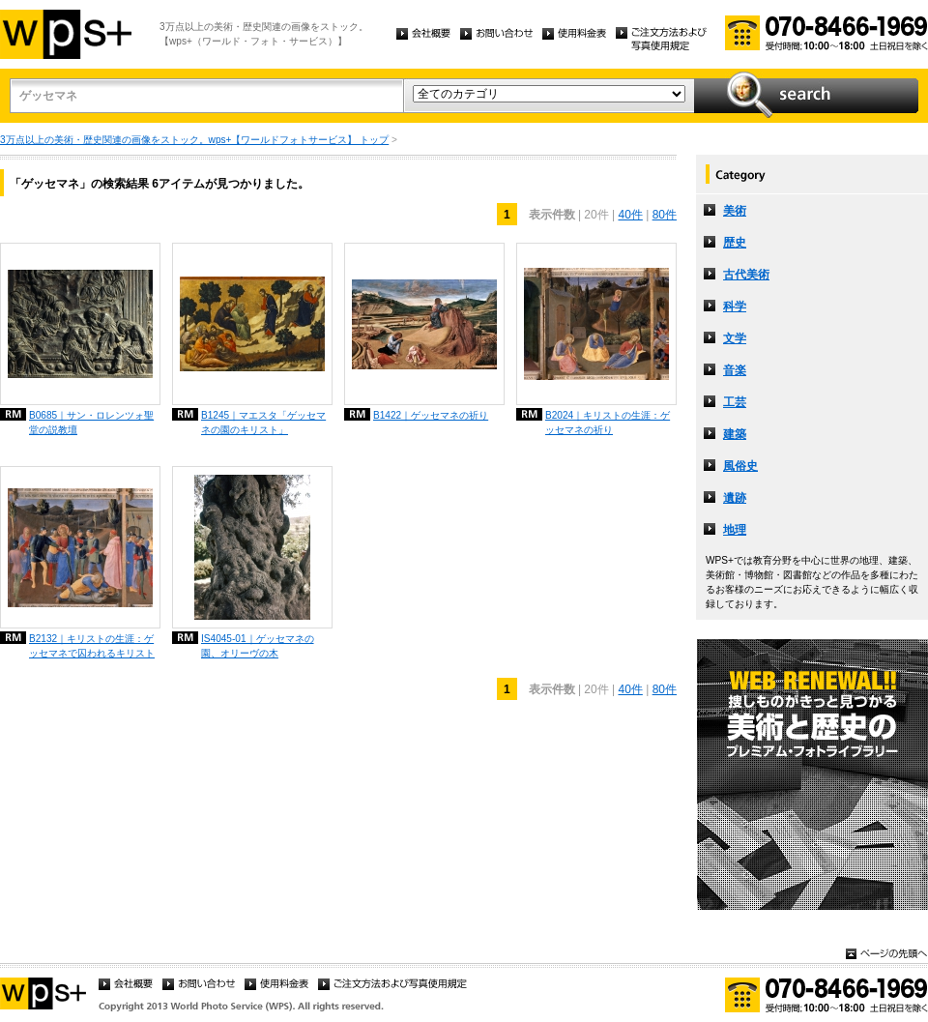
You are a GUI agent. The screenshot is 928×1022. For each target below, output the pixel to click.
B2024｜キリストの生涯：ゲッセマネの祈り (607, 422)
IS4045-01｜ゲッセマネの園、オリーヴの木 (257, 645)
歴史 (734, 242)
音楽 (734, 370)
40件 (630, 214)
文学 (734, 338)
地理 (734, 530)
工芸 (734, 402)
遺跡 (734, 498)
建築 (734, 434)
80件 (664, 214)
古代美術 (746, 274)
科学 (734, 306)
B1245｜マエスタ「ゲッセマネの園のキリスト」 (263, 422)
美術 (734, 211)
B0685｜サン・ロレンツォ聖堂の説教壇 (91, 422)
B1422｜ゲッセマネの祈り (430, 415)
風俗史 (740, 466)
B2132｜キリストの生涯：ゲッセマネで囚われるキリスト (92, 645)
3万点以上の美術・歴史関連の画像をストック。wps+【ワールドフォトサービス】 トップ (194, 139)
